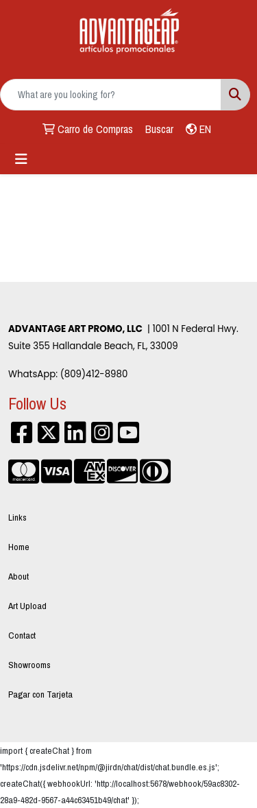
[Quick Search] (110, 94)
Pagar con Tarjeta (40, 694)
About (18, 576)
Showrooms (29, 664)
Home (18, 546)
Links (17, 517)
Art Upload (27, 605)
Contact (22, 635)
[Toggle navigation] (21, 159)
